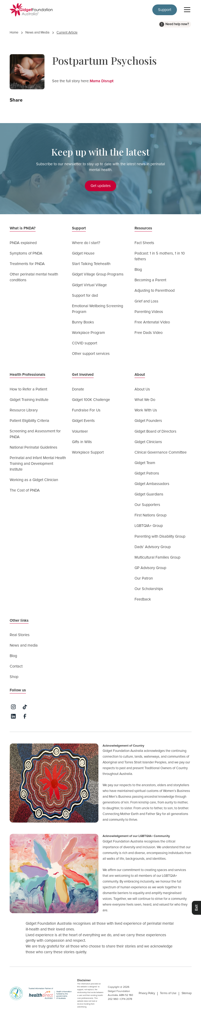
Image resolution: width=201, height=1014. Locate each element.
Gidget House (83, 253)
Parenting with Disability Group (160, 536)
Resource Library (24, 410)
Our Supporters (147, 505)
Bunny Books (83, 322)
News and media (24, 645)
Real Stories (20, 635)
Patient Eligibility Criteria (29, 421)
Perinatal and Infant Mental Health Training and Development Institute (38, 463)
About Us (142, 389)
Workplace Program (88, 333)
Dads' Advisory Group (153, 547)
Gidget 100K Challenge (91, 400)
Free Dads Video (149, 333)
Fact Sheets (144, 243)
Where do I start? (86, 243)
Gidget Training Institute (29, 400)
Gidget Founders (148, 421)
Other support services (91, 354)
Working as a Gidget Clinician (34, 480)
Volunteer (80, 431)
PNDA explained (23, 243)
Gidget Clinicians (148, 442)
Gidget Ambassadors (152, 484)
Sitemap (187, 993)
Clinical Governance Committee (161, 452)
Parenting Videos (149, 312)
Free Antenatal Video (152, 322)
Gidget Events (83, 421)
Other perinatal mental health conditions (34, 277)
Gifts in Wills (82, 442)
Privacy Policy (147, 993)
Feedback (143, 599)
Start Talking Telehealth (91, 264)
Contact (16, 666)
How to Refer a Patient (28, 389)
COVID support (84, 343)
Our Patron (144, 578)
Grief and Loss (146, 301)
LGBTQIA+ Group (149, 526)
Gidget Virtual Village (89, 285)
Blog (138, 270)
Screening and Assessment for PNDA (35, 434)
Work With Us (146, 410)
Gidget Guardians (149, 494)
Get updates (101, 186)
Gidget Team (145, 463)
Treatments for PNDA (27, 264)
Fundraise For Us (86, 410)
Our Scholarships (149, 589)
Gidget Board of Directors (155, 431)
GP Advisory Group (150, 568)
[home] (31, 9)
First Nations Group (150, 515)
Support (164, 10)
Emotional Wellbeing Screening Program (97, 309)
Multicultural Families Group (157, 557)
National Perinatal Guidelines (33, 447)
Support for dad (85, 295)
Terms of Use (168, 993)
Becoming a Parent (150, 280)
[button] (186, 9)
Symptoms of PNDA (26, 253)
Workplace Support (88, 452)
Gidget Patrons (147, 473)
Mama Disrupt (102, 81)
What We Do (145, 400)
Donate (78, 389)
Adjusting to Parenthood (155, 291)
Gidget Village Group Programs (98, 274)
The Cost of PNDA (25, 490)
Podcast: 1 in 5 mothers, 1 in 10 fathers (160, 256)
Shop (14, 677)
